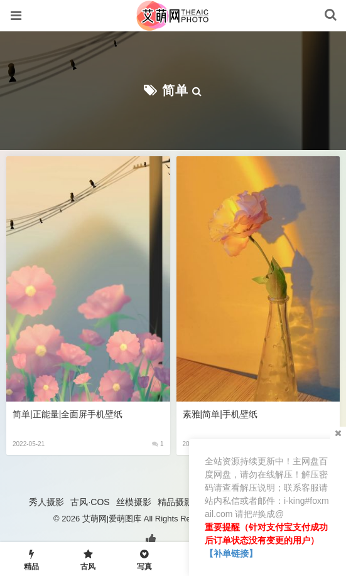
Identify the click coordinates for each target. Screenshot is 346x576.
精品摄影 (175, 502)
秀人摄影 (46, 502)
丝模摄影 (133, 502)
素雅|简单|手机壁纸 (220, 414)
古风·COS (89, 502)
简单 (175, 90)
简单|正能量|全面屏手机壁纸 (67, 414)
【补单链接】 (231, 553)
